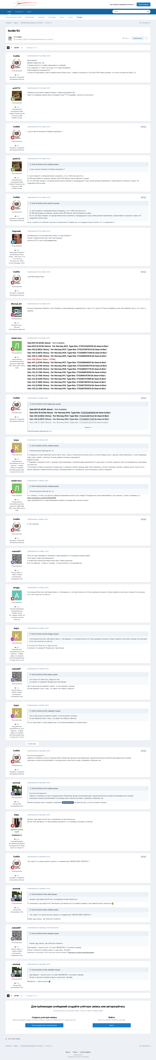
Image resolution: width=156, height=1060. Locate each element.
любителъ (16, 338)
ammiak (16, 783)
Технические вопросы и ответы (41, 39)
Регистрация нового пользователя (44, 1025)
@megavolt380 (68, 802)
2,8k (16, 250)
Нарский (16, 231)
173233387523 (86, 416)
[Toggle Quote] (30, 164)
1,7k (17, 570)
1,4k (17, 107)
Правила (41, 17)
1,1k (17, 75)
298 (17, 357)
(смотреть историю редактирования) (81, 952)
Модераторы (29, 17)
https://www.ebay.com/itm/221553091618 (41, 498)
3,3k (16, 323)
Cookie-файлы (85, 1052)
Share (126, 38)
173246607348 (86, 419)
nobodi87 (16, 551)
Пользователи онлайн (13, 17)
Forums (79, 17)
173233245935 (88, 412)
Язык (68, 1052)
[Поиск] (123, 11)
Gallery (62, 17)
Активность (19, 11)
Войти (112, 1025)
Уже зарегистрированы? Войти (122, 4)
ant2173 (16, 88)
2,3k (16, 607)
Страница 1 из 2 (31, 47)
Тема (75, 1052)
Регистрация (143, 4)
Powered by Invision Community (78, 1057)
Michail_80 (16, 304)
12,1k (16, 802)
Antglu (16, 588)
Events (70, 17)
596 (17, 459)
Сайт (9, 12)
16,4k (16, 839)
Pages (29, 11)
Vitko (16, 815)
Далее (16, 47)
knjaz (16, 440)
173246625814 (86, 422)
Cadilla (19, 37)
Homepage (52, 17)
